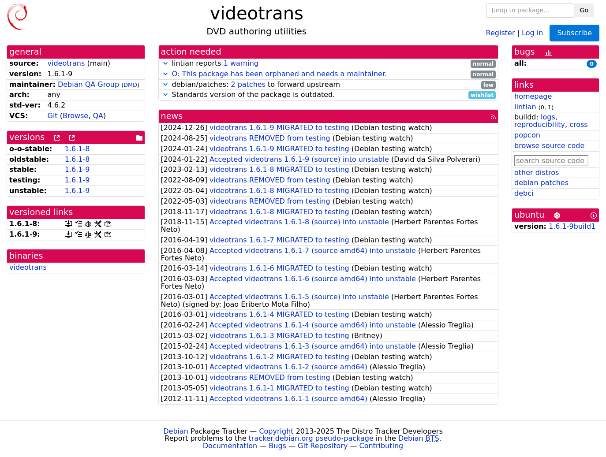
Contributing (381, 446)
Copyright (276, 431)
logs (548, 117)
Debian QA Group (88, 84)
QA (98, 115)
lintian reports (328, 63)
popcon (527, 135)
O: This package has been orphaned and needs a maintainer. (279, 74)
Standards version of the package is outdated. (328, 95)
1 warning (241, 63)
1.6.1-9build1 (572, 226)
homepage (533, 96)
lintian (525, 107)
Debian (175, 431)
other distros (536, 172)
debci (523, 193)
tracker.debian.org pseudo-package (311, 438)
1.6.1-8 (77, 149)
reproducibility (539, 124)
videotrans (66, 63)
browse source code (549, 145)
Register (500, 32)
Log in (532, 32)
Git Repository (323, 446)
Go (584, 10)
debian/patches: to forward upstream (328, 85)
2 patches (248, 84)
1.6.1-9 (77, 169)
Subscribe (574, 33)
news (172, 116)
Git (52, 115)
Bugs (277, 446)
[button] (165, 63)
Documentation (230, 446)
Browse (75, 115)
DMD (130, 85)
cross (578, 124)
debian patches (541, 182)
